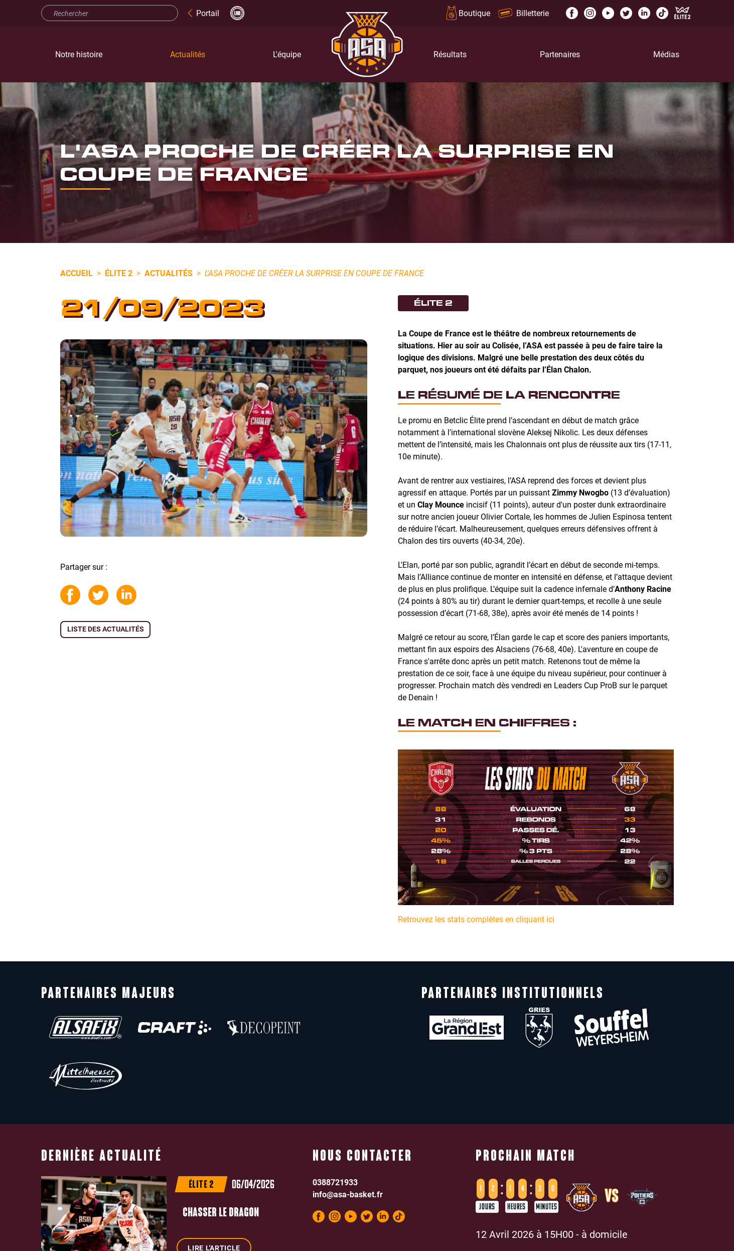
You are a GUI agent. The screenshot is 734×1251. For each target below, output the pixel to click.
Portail (202, 13)
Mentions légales (306, 1241)
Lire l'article (214, 1199)
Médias (666, 54)
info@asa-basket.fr (348, 1146)
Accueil (76, 273)
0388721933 (335, 1134)
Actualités (187, 54)
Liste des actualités (105, 629)
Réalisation (467, 1241)
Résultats (450, 54)
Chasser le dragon (221, 1166)
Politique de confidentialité (383, 1241)
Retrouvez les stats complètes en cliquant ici (476, 919)
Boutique (467, 13)
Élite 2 (118, 273)
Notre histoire (78, 54)
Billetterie (523, 13)
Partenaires (560, 54)
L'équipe (287, 54)
